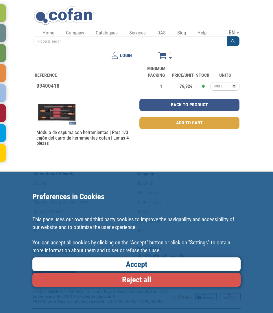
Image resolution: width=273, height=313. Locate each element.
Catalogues (107, 33)
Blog (181, 33)
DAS (161, 33)
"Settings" (199, 242)
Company (75, 33)
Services (137, 33)
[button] (233, 41)
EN (234, 32)
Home (48, 33)
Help (202, 33)
